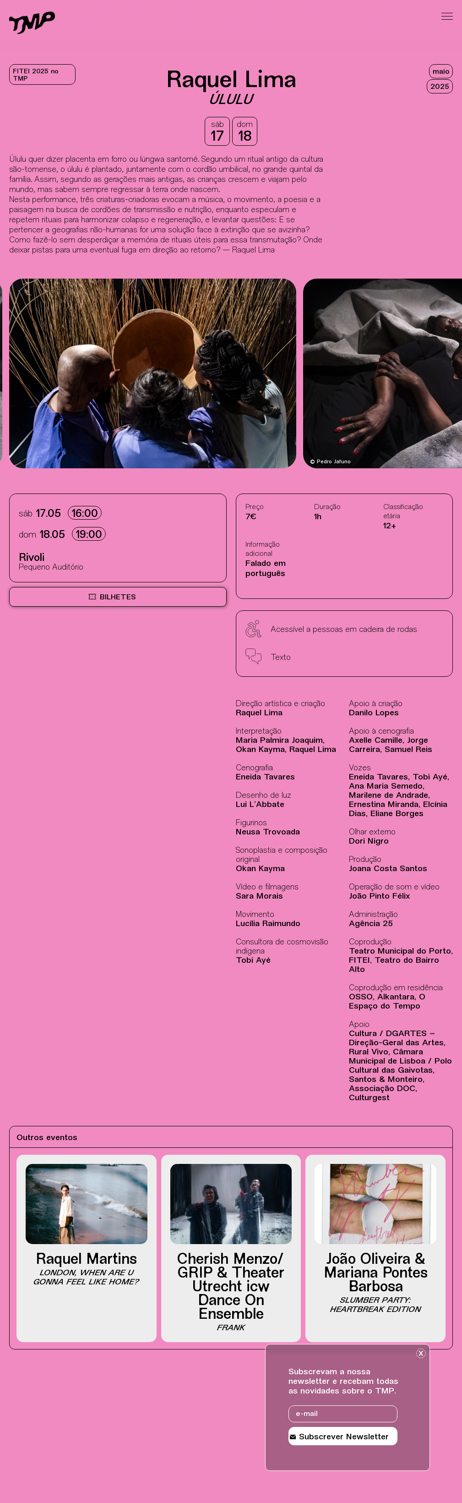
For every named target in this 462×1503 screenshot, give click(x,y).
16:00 (84, 514)
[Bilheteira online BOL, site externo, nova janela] (118, 596)
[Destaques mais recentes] (46, 375)
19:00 (89, 535)
